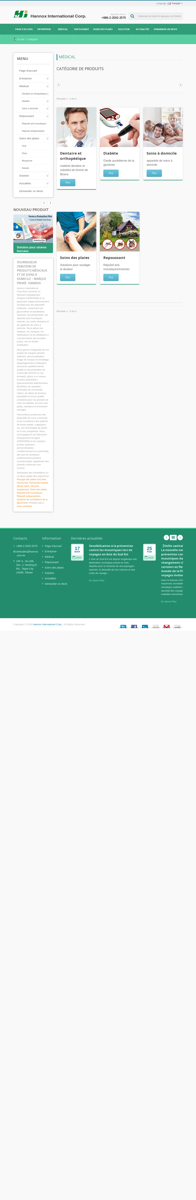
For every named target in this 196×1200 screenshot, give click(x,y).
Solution (123, 29)
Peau (24, 153)
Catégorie (32, 39)
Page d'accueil (24, 29)
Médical (63, 29)
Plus (67, 182)
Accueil (21, 39)
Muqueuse (27, 160)
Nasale (25, 168)
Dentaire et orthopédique (34, 94)
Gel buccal (22, 482)
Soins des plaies (102, 29)
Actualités (142, 29)
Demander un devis (165, 29)
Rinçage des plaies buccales (31, 479)
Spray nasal (23, 486)
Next (44, 203)
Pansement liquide (38, 482)
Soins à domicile (30, 108)
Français (174, 3)
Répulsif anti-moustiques (34, 123)
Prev (50, 203)
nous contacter (24, 506)
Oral (24, 146)
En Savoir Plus (96, 580)
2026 (76, 557)
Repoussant (81, 29)
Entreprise (44, 29)
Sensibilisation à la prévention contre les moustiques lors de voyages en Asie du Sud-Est (111, 550)
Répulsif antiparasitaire (33, 131)
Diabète (26, 101)
